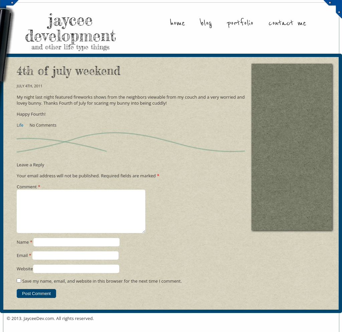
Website (25, 277)
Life (20, 125)
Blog (206, 23)
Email (24, 263)
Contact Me (287, 23)
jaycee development (70, 30)
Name (24, 250)
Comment (28, 187)
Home (177, 23)
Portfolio (240, 23)
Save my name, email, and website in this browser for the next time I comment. (102, 289)
